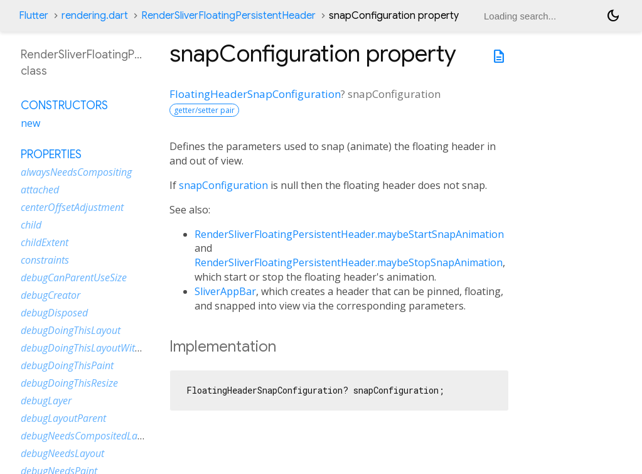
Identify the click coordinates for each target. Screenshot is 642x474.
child (31, 225)
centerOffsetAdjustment (72, 207)
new (30, 123)
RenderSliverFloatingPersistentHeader (228, 15)
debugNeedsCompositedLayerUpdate (102, 436)
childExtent (44, 242)
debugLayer (46, 400)
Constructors (64, 105)
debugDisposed (54, 313)
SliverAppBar (225, 291)
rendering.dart (95, 15)
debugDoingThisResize (69, 383)
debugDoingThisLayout (70, 330)
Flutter (33, 15)
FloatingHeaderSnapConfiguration (255, 94)
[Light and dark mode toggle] (613, 16)
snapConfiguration (223, 185)
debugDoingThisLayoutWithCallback (99, 348)
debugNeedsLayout (62, 453)
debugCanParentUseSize (74, 277)
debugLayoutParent (63, 418)
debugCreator (50, 295)
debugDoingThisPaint (67, 365)
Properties (51, 154)
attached (40, 190)
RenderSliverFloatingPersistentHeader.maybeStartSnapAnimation (349, 234)
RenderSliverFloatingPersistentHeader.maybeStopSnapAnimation (349, 262)
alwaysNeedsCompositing (76, 172)
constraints (45, 260)
